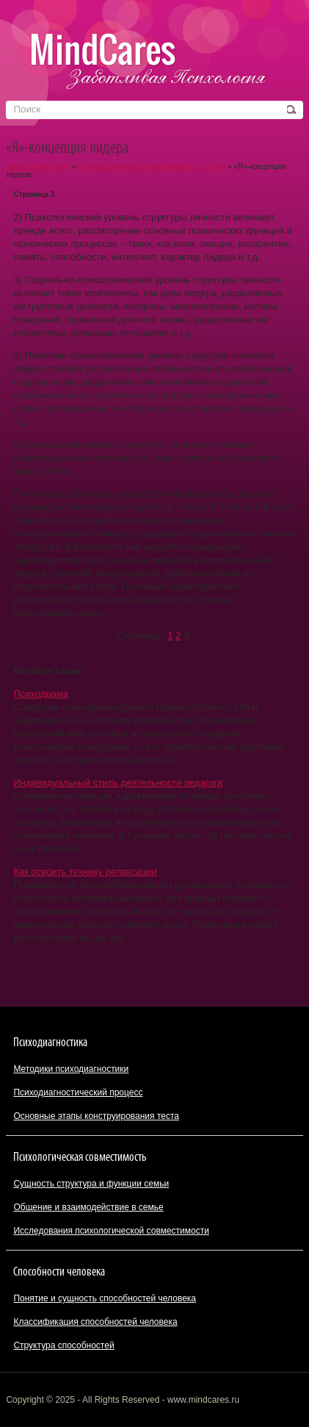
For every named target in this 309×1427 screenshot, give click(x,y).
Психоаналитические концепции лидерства (151, 166)
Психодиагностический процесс (77, 1092)
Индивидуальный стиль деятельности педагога (117, 782)
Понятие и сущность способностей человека (104, 1298)
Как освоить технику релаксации (84, 871)
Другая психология (38, 166)
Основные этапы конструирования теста (96, 1116)
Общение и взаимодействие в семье (88, 1207)
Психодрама (40, 693)
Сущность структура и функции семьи (91, 1184)
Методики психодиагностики (70, 1069)
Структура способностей (63, 1345)
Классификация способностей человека (95, 1322)
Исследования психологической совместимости (110, 1231)
